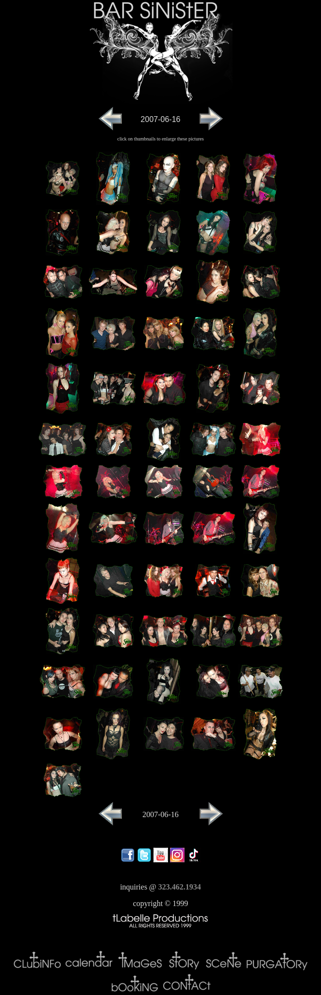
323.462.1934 (179, 887)
